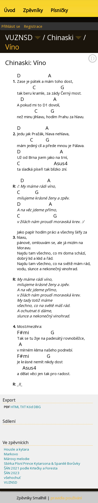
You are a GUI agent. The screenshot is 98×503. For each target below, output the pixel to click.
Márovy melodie (17, 458)
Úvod (9, 10)
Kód (30, 406)
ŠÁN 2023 (11, 472)
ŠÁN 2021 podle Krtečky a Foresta (30, 468)
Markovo (11, 454)
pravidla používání (66, 497)
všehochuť (12, 477)
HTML (15, 406)
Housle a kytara (16, 449)
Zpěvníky (33, 10)
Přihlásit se (10, 26)
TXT (23, 406)
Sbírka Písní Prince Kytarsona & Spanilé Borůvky (42, 463)
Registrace (33, 26)
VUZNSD (10, 482)
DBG (37, 406)
